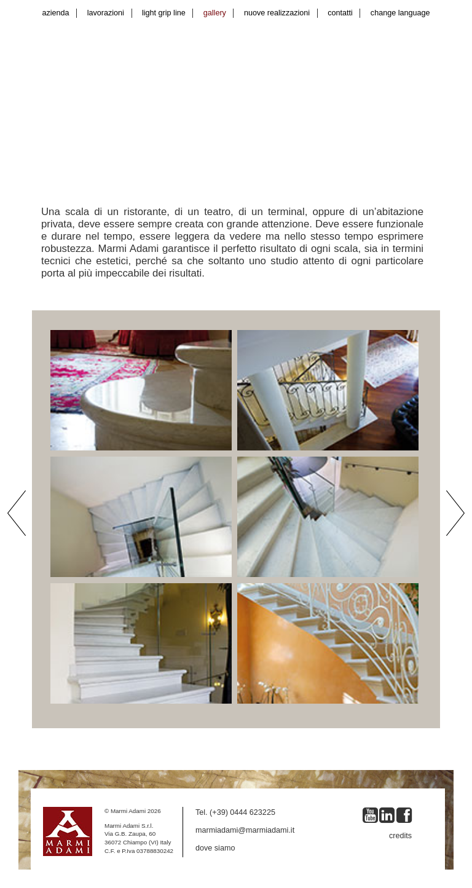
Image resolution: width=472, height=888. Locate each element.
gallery (214, 13)
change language (400, 13)
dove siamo (215, 848)
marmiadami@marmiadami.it (244, 830)
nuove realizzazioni (277, 13)
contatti (340, 13)
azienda (55, 13)
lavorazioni (105, 13)
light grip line (164, 13)
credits (400, 835)
